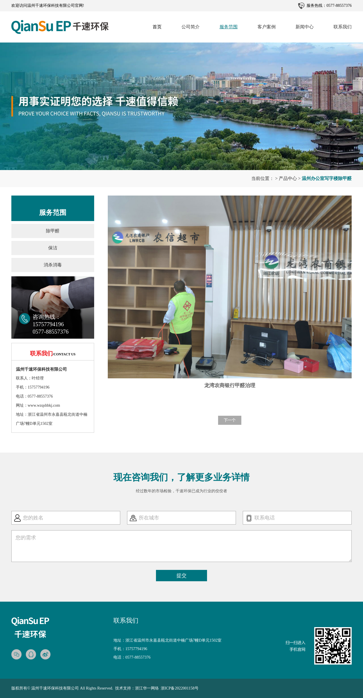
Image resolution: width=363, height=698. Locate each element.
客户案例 (267, 26)
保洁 (52, 247)
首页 (157, 26)
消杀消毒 (53, 264)
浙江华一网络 (147, 688)
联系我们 (343, 26)
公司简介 (191, 26)
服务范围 (229, 26)
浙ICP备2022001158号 (180, 688)
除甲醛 (53, 230)
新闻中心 (305, 26)
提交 (181, 575)
